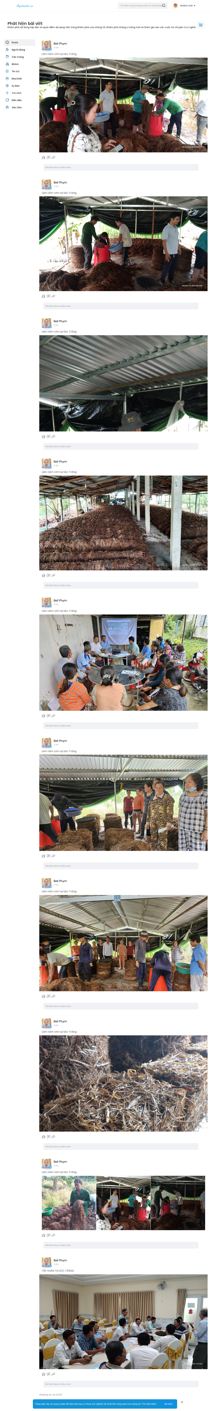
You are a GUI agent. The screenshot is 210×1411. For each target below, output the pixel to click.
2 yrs (56, 47)
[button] (143, 5)
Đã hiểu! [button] (168, 1404)
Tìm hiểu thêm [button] (149, 1404)
